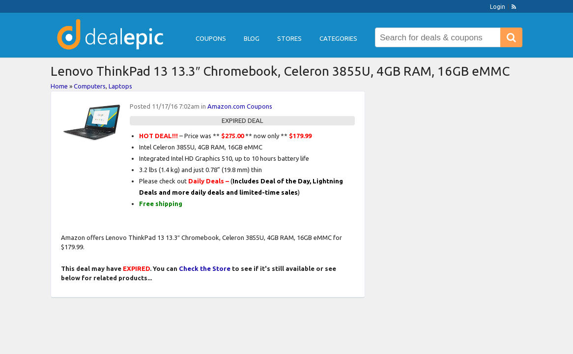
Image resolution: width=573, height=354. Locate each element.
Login (497, 6)
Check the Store (204, 268)
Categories (338, 38)
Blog (251, 38)
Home (59, 86)
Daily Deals (206, 180)
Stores (289, 38)
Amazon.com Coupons (239, 106)
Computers (90, 86)
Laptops (120, 86)
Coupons (211, 38)
